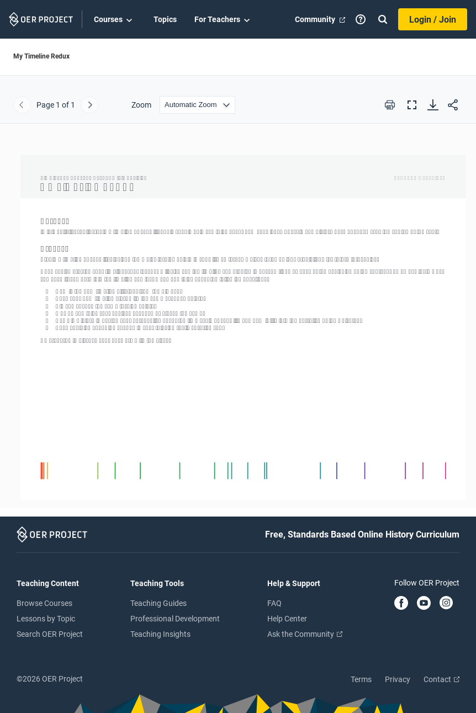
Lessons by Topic (46, 618)
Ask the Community (304, 634)
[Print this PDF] (390, 105)
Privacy (397, 679)
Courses (115, 19)
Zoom (141, 104)
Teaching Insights (160, 634)
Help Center (287, 618)
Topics (165, 19)
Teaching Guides (158, 603)
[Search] (382, 19)
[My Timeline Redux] (238, 323)
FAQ (274, 603)
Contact (441, 679)
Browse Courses (44, 603)
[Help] (360, 19)
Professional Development (175, 618)
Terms (361, 679)
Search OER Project (50, 634)
